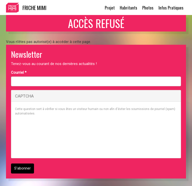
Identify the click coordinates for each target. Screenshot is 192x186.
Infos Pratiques (171, 7)
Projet (110, 7)
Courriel (18, 72)
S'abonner (22, 168)
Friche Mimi (34, 8)
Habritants (128, 7)
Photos (148, 7)
